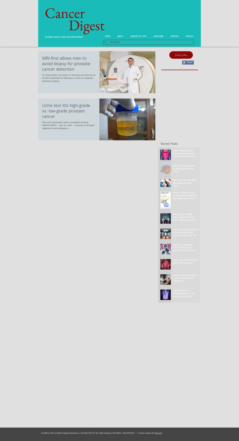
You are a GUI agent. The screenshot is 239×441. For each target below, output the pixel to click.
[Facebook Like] (174, 62)
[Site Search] (148, 42)
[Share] (188, 63)
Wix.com (158, 433)
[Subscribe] (181, 55)
